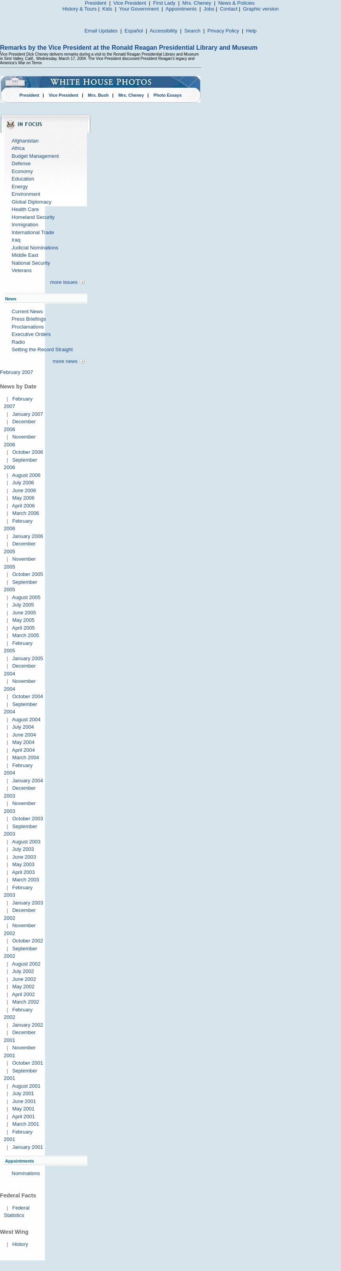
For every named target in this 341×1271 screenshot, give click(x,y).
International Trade (33, 232)
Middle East (25, 255)
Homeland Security (33, 217)
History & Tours (79, 9)
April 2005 (23, 628)
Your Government (139, 9)
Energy (20, 187)
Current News (27, 311)
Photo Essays (167, 95)
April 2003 (23, 872)
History (20, 1244)
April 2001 (23, 1116)
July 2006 (23, 483)
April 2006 (23, 506)
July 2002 (23, 971)
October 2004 (27, 696)
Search (192, 31)
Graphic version (261, 9)
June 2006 (24, 490)
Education (23, 179)
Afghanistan (25, 141)
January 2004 (27, 781)
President (95, 3)
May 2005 (23, 620)
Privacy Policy (223, 31)
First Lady (164, 3)
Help (251, 31)
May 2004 (23, 742)
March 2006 (25, 513)
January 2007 (27, 414)
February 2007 (16, 372)
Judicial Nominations (35, 248)
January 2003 (27, 903)
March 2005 (25, 635)
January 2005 (27, 658)
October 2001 (27, 1063)
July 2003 (23, 849)
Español (133, 31)
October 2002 (27, 941)
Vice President (130, 3)
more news (65, 361)
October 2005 (27, 574)
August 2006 (26, 475)
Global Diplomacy (32, 202)
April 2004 (23, 750)
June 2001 (24, 1101)
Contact (229, 9)
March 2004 (25, 757)
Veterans (22, 270)
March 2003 (25, 880)
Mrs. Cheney (196, 3)
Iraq (16, 240)
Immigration (25, 224)
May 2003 (23, 864)
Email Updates (101, 31)
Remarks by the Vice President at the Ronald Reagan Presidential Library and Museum (129, 47)
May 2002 (23, 986)
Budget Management (35, 156)
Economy (22, 171)
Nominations (26, 1173)
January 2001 (27, 1147)
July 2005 (23, 605)
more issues (64, 282)
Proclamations (28, 327)
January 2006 (27, 536)
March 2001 (25, 1124)
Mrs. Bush (98, 95)
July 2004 (23, 727)
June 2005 (24, 613)
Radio (18, 342)
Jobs (209, 9)
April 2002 (23, 994)
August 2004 (26, 719)
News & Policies (236, 3)
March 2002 (25, 1002)
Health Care (25, 209)
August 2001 (26, 1086)
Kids (107, 9)
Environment (26, 194)
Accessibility (163, 31)
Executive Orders (31, 334)
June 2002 (24, 979)
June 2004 (24, 735)
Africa (18, 148)
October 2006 (27, 452)
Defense (21, 163)
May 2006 (23, 498)
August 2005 (26, 597)
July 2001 (23, 1093)
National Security (31, 263)
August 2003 (26, 842)
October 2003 (27, 818)
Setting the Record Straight (42, 349)
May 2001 (23, 1109)
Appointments (181, 9)
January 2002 (27, 1025)
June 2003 (24, 857)
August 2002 (26, 964)
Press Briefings (29, 319)
